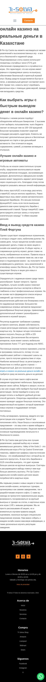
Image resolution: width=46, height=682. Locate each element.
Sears (23, 650)
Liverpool (23, 641)
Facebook (23, 664)
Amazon (23, 637)
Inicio (23, 605)
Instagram (23, 668)
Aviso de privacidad (23, 584)
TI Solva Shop (23, 632)
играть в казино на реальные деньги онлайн (20, 371)
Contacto (28, 21)
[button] (40, 676)
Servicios (23, 614)
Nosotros (23, 610)
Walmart (23, 645)
